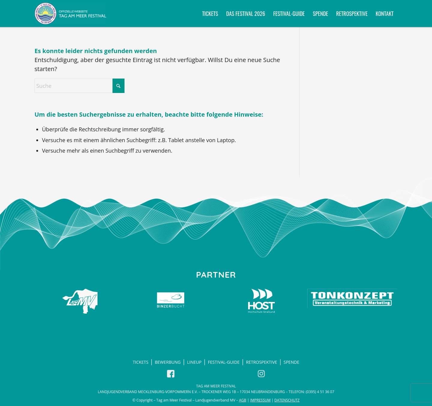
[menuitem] (210, 13)
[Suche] (79, 86)
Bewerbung (168, 362)
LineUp (194, 362)
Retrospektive (261, 362)
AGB (242, 400)
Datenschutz (287, 400)
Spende (291, 362)
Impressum (260, 400)
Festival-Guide (224, 362)
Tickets (140, 362)
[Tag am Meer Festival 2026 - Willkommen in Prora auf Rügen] (70, 13)
